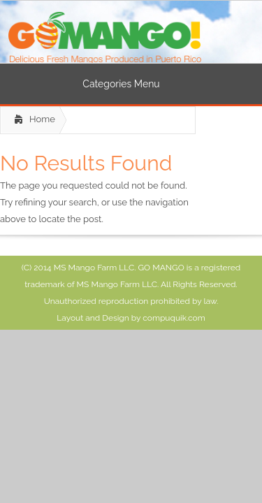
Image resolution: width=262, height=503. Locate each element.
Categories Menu (129, 83)
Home (42, 119)
